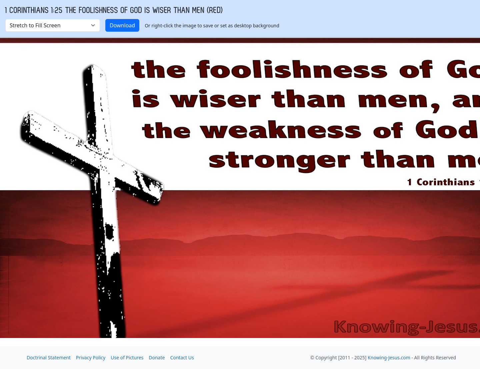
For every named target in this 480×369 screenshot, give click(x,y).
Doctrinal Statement (49, 357)
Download (122, 25)
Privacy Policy (90, 357)
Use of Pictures (127, 357)
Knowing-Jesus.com (389, 357)
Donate (157, 357)
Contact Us (182, 357)
